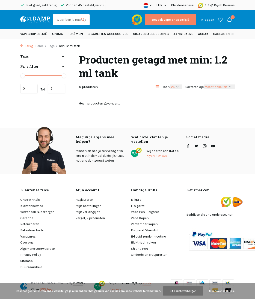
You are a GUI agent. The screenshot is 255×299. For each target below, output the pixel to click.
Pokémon (75, 34)
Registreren (84, 200)
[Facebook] (188, 146)
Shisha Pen (139, 249)
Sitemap (26, 261)
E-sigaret (138, 206)
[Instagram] (205, 146)
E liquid (136, 200)
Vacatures (28, 236)
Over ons (27, 242)
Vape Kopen (140, 218)
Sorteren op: (194, 87)
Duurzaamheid (31, 267)
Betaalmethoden (32, 230)
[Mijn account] (207, 20)
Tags (53, 46)
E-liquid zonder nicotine (148, 236)
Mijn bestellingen (88, 206)
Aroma (57, 34)
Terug (26, 46)
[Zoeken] (71, 19)
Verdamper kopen (144, 224)
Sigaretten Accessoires (108, 34)
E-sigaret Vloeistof (144, 230)
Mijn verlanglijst (88, 212)
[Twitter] (196, 146)
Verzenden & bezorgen (37, 212)
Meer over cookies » (222, 291)
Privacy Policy (30, 255)
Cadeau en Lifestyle (229, 34)
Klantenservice (182, 5)
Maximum (56, 88)
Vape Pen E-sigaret (145, 212)
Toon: (166, 87)
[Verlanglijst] (220, 19)
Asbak (203, 34)
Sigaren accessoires (151, 34)
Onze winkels (30, 200)
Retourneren (29, 224)
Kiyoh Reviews (224, 5)
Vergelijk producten (90, 218)
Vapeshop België (33, 34)
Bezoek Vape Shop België (170, 20)
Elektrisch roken (143, 242)
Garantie (26, 218)
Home (41, 46)
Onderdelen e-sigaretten (149, 255)
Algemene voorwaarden (37, 249)
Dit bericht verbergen (183, 291)
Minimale (29, 88)
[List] (157, 87)
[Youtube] (213, 146)
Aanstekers (183, 34)
